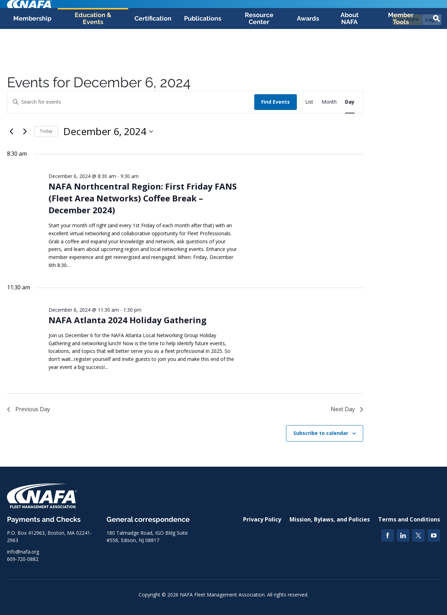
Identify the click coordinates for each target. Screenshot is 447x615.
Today (46, 131)
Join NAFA (407, 19)
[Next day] (25, 131)
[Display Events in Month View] (329, 102)
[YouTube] (433, 535)
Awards (308, 49)
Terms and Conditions (409, 519)
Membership (32, 49)
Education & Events (93, 49)
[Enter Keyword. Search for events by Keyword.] (130, 102)
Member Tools (400, 49)
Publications (202, 49)
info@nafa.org (23, 551)
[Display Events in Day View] (349, 102)
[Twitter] (418, 535)
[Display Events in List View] (309, 102)
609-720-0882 (22, 559)
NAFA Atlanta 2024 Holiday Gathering (127, 320)
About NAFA (349, 49)
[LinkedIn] (403, 535)
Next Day (347, 409)
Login (431, 19)
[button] (436, 49)
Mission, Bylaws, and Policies (330, 519)
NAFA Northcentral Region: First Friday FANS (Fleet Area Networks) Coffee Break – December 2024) (143, 198)
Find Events (275, 101)
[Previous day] (11, 131)
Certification (152, 49)
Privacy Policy (262, 519)
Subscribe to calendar (320, 433)
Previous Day (28, 409)
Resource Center (259, 49)
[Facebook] (387, 535)
